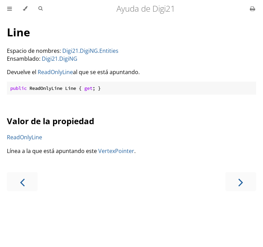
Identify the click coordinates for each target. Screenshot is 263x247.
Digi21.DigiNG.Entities (90, 51)
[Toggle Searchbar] (40, 8)
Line (18, 32)
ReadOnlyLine (55, 72)
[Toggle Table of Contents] (9, 8)
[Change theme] (25, 8)
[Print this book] (252, 8)
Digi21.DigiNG (59, 58)
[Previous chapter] (22, 181)
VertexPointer (116, 151)
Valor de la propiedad (50, 121)
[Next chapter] (240, 181)
